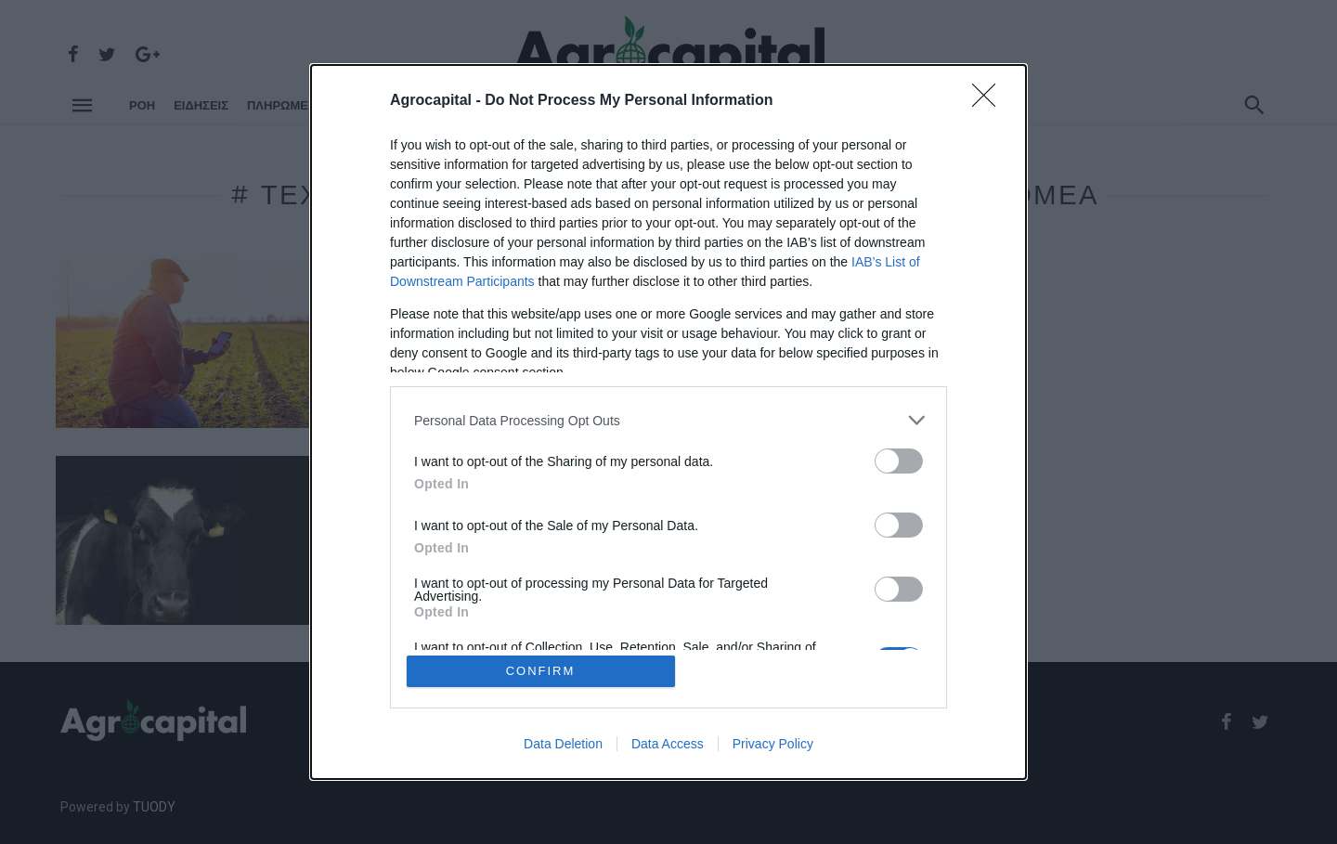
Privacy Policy (773, 743)
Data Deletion (563, 743)
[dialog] (668, 422)
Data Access (667, 743)
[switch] (899, 461)
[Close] (989, 101)
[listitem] (668, 420)
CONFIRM (541, 671)
